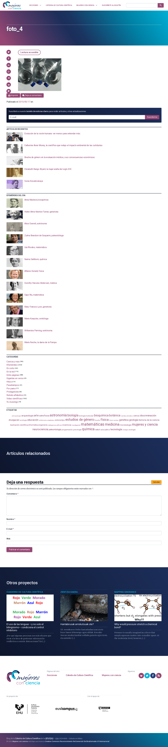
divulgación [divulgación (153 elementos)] (14, 420)
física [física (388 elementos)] (105, 420)
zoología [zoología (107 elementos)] (131, 430)
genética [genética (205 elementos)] (124, 419)
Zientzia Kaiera (69, 592)
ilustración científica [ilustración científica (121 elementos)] (19, 425)
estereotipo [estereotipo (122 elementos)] (60, 420)
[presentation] (84, 136)
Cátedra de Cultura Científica (79, 675)
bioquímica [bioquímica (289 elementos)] (101, 415)
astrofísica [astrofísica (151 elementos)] (44, 415)
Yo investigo (12, 402)
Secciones (52, 675)
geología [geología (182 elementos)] (133, 419)
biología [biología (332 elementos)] (72, 415)
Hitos (9, 381)
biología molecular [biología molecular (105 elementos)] (86, 416)
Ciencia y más (13, 361)
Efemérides (12, 365)
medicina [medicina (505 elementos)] (112, 424)
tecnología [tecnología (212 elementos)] (116, 429)
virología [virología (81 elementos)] (125, 430)
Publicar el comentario (19, 549)
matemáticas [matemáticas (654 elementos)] (92, 424)
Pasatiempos (13, 385)
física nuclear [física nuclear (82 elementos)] (114, 420)
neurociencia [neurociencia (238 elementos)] (40, 429)
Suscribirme (152, 117)
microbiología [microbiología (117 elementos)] (125, 425)
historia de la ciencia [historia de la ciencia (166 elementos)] (149, 420)
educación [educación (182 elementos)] (32, 419)
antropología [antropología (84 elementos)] (16, 416)
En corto (10, 368)
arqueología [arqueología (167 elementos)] (27, 415)
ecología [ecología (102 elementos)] (23, 420)
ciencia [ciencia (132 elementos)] (136, 416)
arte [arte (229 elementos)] (36, 415)
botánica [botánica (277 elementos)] (114, 415)
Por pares (11, 388)
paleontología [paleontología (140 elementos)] (55, 429)
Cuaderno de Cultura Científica (25, 592)
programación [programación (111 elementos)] (67, 429)
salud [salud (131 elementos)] (97, 429)
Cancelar (156, 482)
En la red (10, 371)
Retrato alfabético (15, 395)
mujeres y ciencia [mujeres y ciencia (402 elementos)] (145, 424)
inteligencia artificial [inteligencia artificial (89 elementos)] (55, 425)
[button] (9, 52)
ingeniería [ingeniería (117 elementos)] (43, 425)
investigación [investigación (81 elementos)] (76, 425)
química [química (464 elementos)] (88, 429)
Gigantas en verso (15, 378)
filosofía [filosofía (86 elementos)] (97, 420)
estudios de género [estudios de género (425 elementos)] (79, 419)
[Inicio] (12, 5)
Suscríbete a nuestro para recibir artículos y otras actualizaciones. (47, 111)
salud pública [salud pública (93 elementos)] (105, 430)
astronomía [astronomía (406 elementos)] (58, 415)
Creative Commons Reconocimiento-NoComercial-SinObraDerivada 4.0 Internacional (77, 741)
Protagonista (13, 391)
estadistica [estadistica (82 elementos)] (50, 420)
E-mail (10, 529)
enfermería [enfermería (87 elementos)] (43, 420)
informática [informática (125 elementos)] (33, 425)
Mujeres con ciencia (111, 675)
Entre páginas (13, 375)
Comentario (12, 494)
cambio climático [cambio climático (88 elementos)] (127, 416)
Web (8, 539)
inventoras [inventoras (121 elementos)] (66, 425)
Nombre (11, 519)
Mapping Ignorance (125, 592)
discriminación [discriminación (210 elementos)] (148, 415)
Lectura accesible (29, 52)
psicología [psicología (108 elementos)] (77, 430)
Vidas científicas (14, 398)
